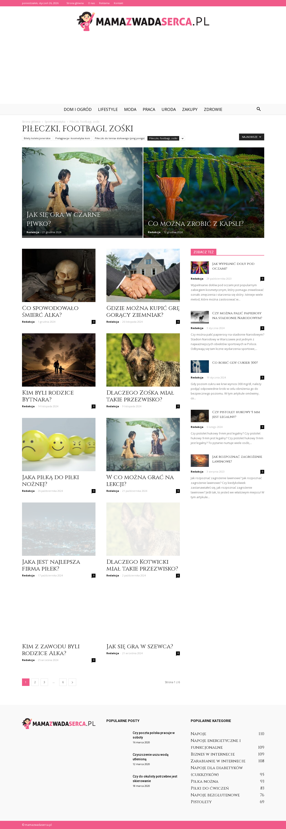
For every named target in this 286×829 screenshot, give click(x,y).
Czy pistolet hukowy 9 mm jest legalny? (236, 414)
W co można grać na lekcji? (140, 480)
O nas (91, 3)
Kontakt (118, 3)
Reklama (104, 3)
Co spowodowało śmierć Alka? (50, 311)
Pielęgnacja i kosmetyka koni (72, 138)
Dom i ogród (78, 109)
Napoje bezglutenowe (215, 795)
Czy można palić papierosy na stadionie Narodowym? (237, 315)
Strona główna (75, 3)
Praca (149, 109)
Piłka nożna (204, 781)
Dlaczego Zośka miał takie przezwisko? (140, 396)
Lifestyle (108, 109)
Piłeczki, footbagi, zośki (163, 138)
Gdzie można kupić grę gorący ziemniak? (143, 311)
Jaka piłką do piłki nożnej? (50, 480)
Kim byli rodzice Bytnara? (48, 396)
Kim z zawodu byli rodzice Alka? (51, 650)
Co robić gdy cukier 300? (235, 362)
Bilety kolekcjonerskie (37, 138)
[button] (258, 109)
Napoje (198, 734)
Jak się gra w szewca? (139, 647)
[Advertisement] (143, 70)
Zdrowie (213, 109)
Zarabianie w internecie (218, 761)
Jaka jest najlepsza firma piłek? (51, 565)
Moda (130, 109)
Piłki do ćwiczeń (210, 788)
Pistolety (201, 802)
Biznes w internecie (213, 754)
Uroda (168, 109)
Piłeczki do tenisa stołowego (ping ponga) (119, 138)
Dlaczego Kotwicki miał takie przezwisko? (142, 565)
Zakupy (190, 109)
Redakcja (33, 232)
